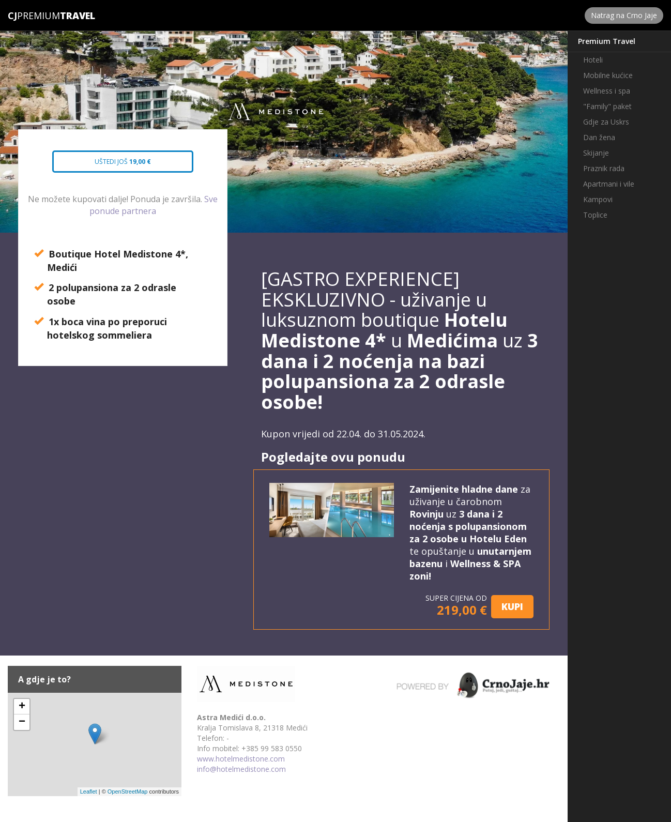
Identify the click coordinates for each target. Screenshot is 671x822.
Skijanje (596, 153)
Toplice (595, 215)
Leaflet (88, 791)
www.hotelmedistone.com (241, 759)
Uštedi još (114, 165)
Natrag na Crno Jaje (624, 15)
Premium (34, 15)
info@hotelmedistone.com (241, 769)
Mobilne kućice (608, 75)
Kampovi (598, 199)
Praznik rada (603, 168)
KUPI (512, 606)
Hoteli (593, 60)
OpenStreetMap (128, 791)
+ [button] (22, 706)
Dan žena (599, 137)
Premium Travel (606, 41)
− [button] (22, 722)
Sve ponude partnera (153, 205)
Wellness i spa (606, 91)
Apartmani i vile (608, 184)
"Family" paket (607, 106)
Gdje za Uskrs (606, 122)
